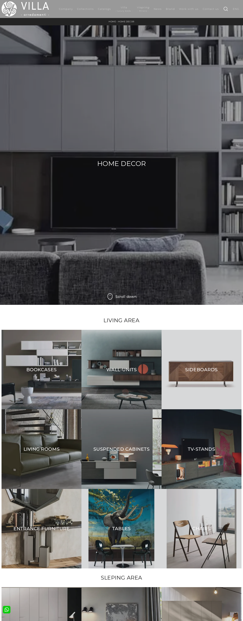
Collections (85, 8)
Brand (170, 8)
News (158, 8)
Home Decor (126, 21)
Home (112, 21)
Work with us (189, 8)
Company (66, 8)
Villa (124, 9)
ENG (236, 8)
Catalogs (104, 8)
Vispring (143, 9)
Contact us (211, 8)
